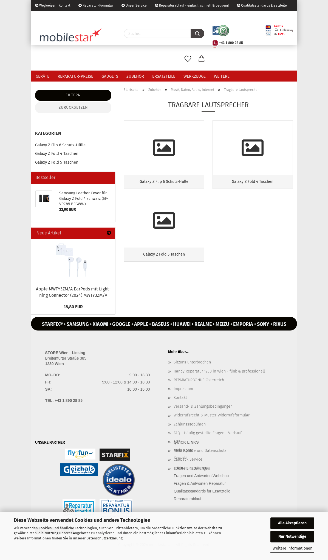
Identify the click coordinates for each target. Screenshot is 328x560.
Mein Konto (183, 450)
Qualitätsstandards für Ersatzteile (202, 491)
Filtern (73, 95)
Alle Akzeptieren (292, 523)
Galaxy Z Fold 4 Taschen (56, 153)
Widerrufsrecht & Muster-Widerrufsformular (212, 415)
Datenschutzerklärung (104, 538)
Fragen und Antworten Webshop (201, 476)
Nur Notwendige (292, 536)
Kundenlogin (77, 16)
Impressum (183, 389)
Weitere (222, 76)
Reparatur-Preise (75, 76)
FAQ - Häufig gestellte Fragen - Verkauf (208, 433)
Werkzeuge (194, 76)
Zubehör (135, 76)
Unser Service (134, 5)
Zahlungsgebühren (190, 424)
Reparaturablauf (187, 499)
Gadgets (109, 76)
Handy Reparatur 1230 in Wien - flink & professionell (219, 371)
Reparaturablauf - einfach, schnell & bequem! (192, 5)
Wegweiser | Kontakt (52, 5)
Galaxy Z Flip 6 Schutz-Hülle (60, 144)
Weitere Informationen (292, 548)
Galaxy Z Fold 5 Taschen (56, 162)
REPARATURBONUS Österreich (199, 380)
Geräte (42, 76)
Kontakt (180, 397)
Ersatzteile (163, 76)
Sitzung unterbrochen (192, 362)
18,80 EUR (73, 306)
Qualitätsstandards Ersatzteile (262, 5)
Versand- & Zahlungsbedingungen (203, 406)
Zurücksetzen (73, 107)
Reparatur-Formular (95, 5)
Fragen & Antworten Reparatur (200, 483)
